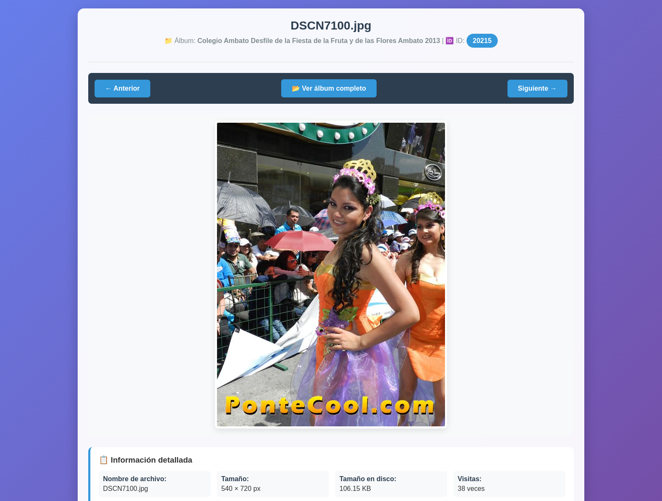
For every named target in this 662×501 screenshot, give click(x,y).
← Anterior (122, 88)
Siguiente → (537, 88)
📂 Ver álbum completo (329, 88)
